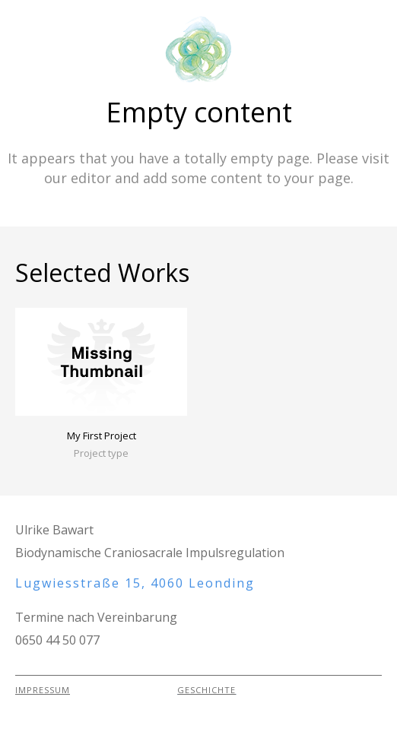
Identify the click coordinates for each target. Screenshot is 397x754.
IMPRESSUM (42, 689)
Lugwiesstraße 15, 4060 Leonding (135, 583)
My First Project (101, 435)
